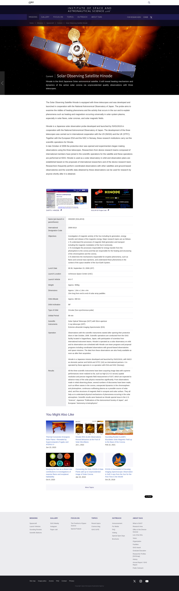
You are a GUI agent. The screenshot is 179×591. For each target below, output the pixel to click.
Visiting (114, 533)
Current (59, 23)
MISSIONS (33, 17)
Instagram (53, 526)
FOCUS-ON (58, 17)
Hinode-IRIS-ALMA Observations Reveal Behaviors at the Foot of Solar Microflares (88, 439)
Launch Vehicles (35, 526)
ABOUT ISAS (96, 17)
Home (32, 23)
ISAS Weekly (54, 523)
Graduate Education (139, 551)
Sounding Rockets (36, 529)
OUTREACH (82, 17)
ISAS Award (137, 547)
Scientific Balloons (36, 533)
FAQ (113, 529)
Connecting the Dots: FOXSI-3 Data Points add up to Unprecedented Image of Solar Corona (89, 471)
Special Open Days (118, 536)
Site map (32, 581)
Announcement (117, 523)
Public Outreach (138, 568)
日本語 (145, 17)
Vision (135, 538)
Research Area (138, 526)
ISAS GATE (95, 529)
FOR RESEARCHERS (134, 17)
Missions (40, 23)
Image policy (42, 581)
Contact (64, 581)
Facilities (136, 544)
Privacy (71, 581)
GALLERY (45, 17)
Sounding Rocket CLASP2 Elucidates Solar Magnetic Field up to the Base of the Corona (118, 439)
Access (51, 581)
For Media (115, 526)
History (135, 559)
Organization (137, 541)
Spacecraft (50, 23)
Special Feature (76, 529)
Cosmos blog (95, 526)
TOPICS (70, 17)
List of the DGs (138, 535)
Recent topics (96, 523)
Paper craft (54, 529)
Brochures (115, 539)
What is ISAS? (137, 523)
